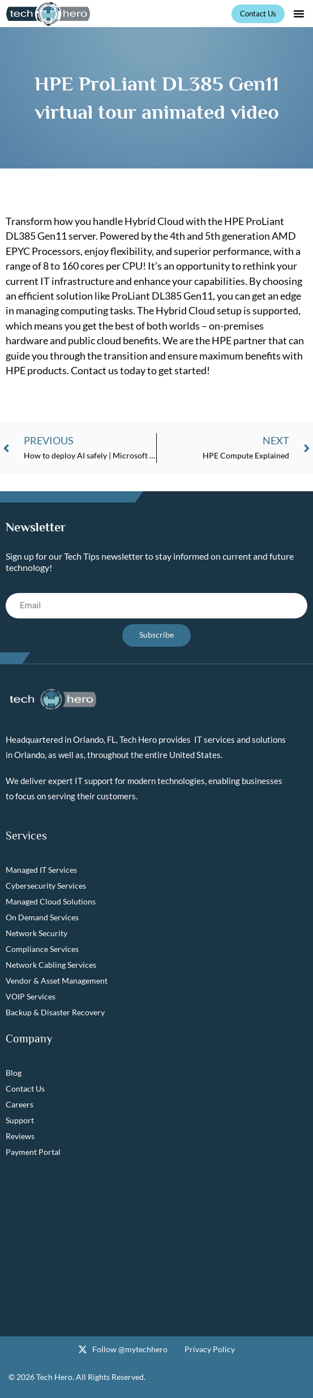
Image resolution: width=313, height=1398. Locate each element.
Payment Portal (33, 1152)
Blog (14, 1072)
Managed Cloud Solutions (51, 901)
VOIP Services (30, 996)
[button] (298, 13)
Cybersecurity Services (46, 885)
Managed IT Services (41, 870)
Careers (19, 1104)
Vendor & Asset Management (57, 980)
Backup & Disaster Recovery (55, 1012)
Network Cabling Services (51, 964)
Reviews (20, 1136)
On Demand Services (42, 917)
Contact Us (25, 1088)
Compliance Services (42, 949)
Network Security (36, 933)
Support (20, 1120)
